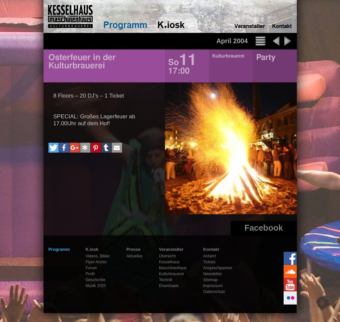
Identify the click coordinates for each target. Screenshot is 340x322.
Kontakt (211, 249)
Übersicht (167, 256)
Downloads (168, 285)
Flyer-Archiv (96, 262)
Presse (133, 249)
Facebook (263, 227)
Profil (90, 274)
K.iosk (92, 249)
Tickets (209, 262)
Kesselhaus (169, 262)
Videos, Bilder (98, 256)
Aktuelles (134, 256)
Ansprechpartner (217, 268)
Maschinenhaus (173, 268)
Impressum (213, 285)
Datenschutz (214, 291)
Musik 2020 (96, 285)
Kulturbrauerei (171, 274)
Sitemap (210, 280)
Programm (59, 249)
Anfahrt (209, 256)
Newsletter (212, 274)
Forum (91, 268)
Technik (165, 280)
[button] (53, 148)
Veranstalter (171, 249)
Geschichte (96, 280)
